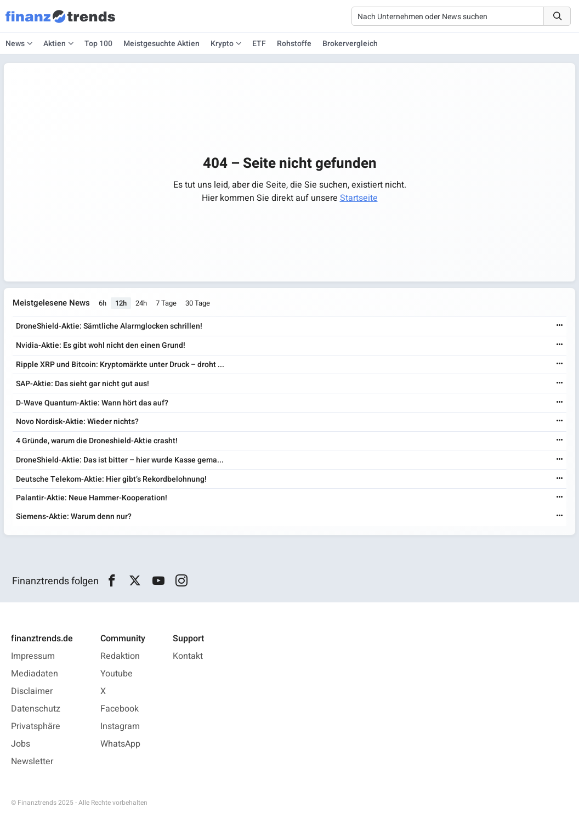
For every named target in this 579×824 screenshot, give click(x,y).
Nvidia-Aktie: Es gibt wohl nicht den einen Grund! (100, 345)
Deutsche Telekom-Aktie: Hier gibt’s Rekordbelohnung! (111, 479)
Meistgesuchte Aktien (161, 43)
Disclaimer (32, 691)
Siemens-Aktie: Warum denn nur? (74, 516)
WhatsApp (120, 743)
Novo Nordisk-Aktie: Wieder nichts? (77, 421)
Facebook (119, 708)
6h (102, 303)
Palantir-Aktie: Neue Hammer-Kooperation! (91, 498)
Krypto (222, 43)
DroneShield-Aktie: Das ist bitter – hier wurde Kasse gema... (120, 460)
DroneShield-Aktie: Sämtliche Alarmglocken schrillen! (109, 326)
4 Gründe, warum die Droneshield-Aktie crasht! (97, 441)
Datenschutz (35, 708)
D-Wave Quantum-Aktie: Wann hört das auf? (92, 403)
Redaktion (120, 656)
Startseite (359, 198)
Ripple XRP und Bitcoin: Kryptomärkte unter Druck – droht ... (120, 364)
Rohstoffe (294, 43)
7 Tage (166, 303)
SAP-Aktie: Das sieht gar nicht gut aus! (82, 384)
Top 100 (98, 43)
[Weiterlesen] (560, 326)
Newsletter (32, 761)
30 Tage (197, 303)
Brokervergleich (350, 43)
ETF (259, 43)
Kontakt (188, 656)
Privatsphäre (35, 726)
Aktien (54, 43)
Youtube (116, 673)
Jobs (20, 743)
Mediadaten (34, 673)
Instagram (120, 726)
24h (141, 303)
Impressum (33, 656)
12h (121, 303)
